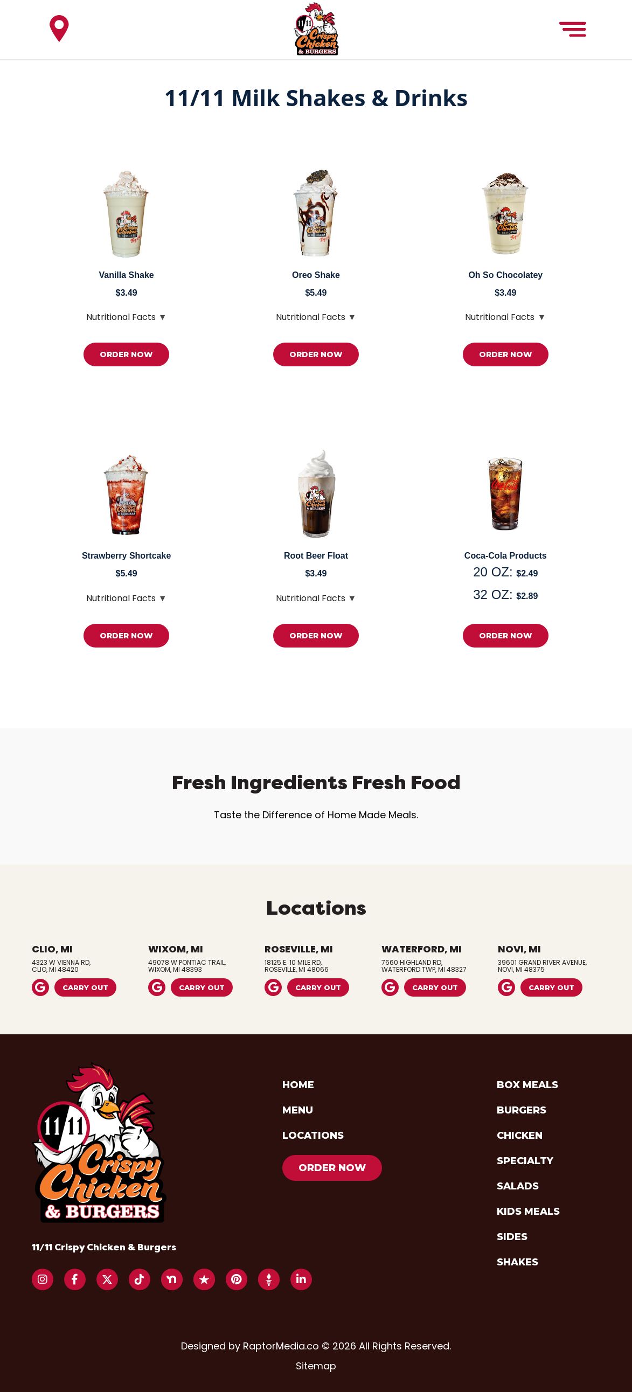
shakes (517, 1262)
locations (313, 1136)
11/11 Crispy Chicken (104, 1247)
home (298, 1085)
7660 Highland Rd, (432, 965)
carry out (85, 987)
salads (518, 1186)
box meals (527, 1085)
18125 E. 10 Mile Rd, (316, 965)
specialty (525, 1161)
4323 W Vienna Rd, (83, 965)
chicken (520, 1136)
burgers (521, 1110)
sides (512, 1237)
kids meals (528, 1211)
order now (126, 354)
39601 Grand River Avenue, (549, 965)
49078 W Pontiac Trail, (199, 965)
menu (297, 1110)
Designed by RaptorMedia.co (251, 1346)
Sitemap (316, 1366)
